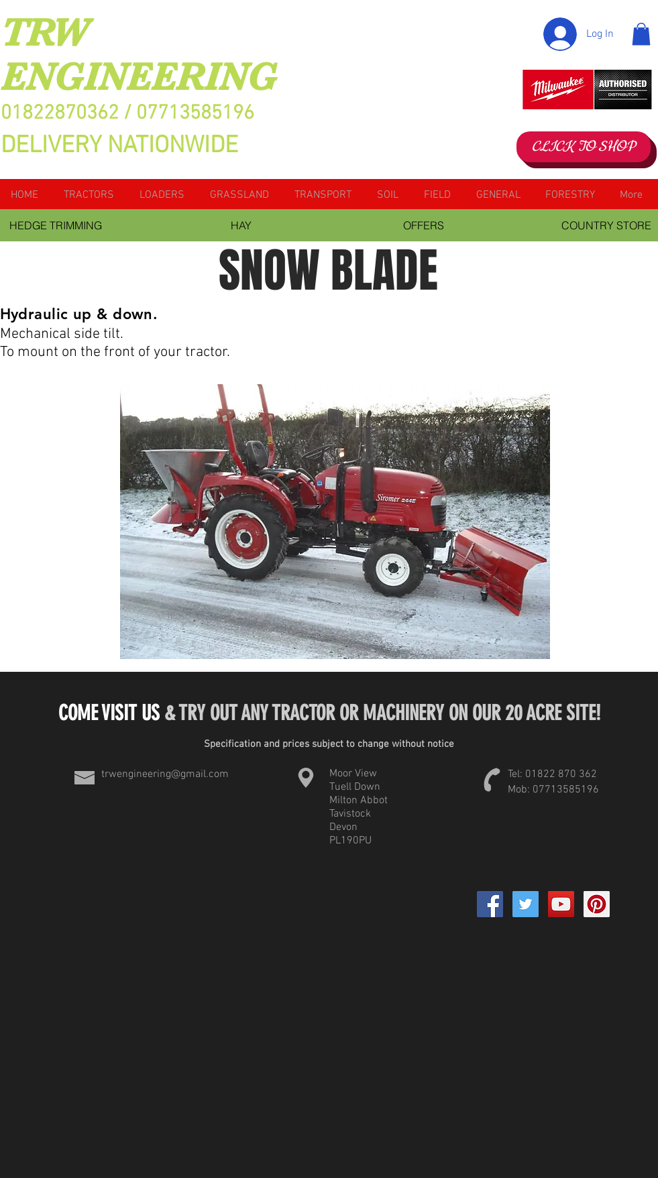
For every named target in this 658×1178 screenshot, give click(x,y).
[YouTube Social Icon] (561, 904)
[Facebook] (490, 904)
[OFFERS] (424, 225)
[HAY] (241, 225)
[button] (641, 34)
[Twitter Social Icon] (525, 904)
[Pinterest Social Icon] (597, 904)
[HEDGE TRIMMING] (56, 225)
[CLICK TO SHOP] (583, 146)
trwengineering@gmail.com (165, 774)
